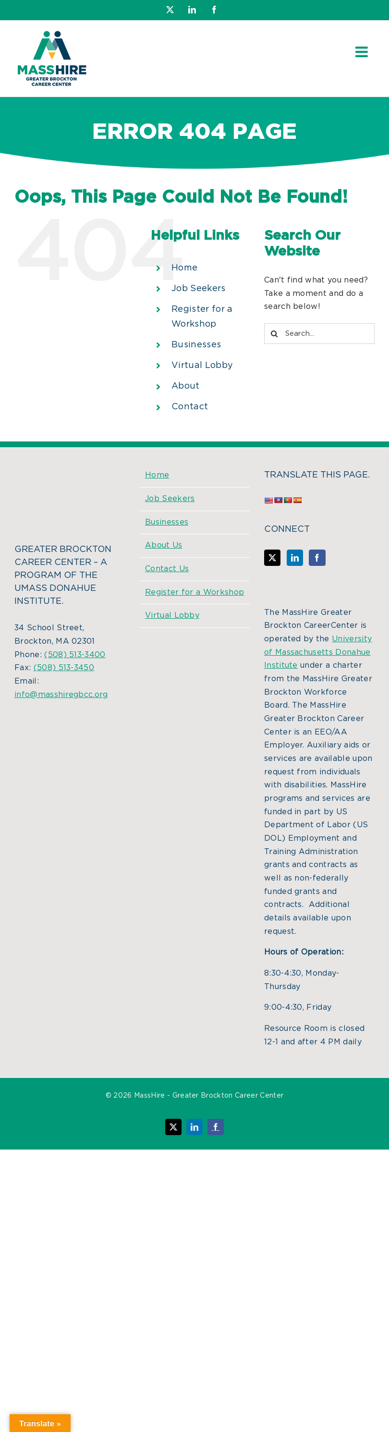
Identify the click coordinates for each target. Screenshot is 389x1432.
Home (184, 268)
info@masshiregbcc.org (61, 694)
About (185, 386)
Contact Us (167, 569)
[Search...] (319, 333)
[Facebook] (317, 558)
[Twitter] (272, 558)
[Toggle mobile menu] (362, 52)
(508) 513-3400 (74, 655)
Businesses (196, 345)
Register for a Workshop (194, 592)
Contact (189, 407)
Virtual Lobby (202, 365)
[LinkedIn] (295, 558)
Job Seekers (198, 288)
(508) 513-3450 (64, 668)
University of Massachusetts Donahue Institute (318, 652)
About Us (163, 545)
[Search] (274, 333)
